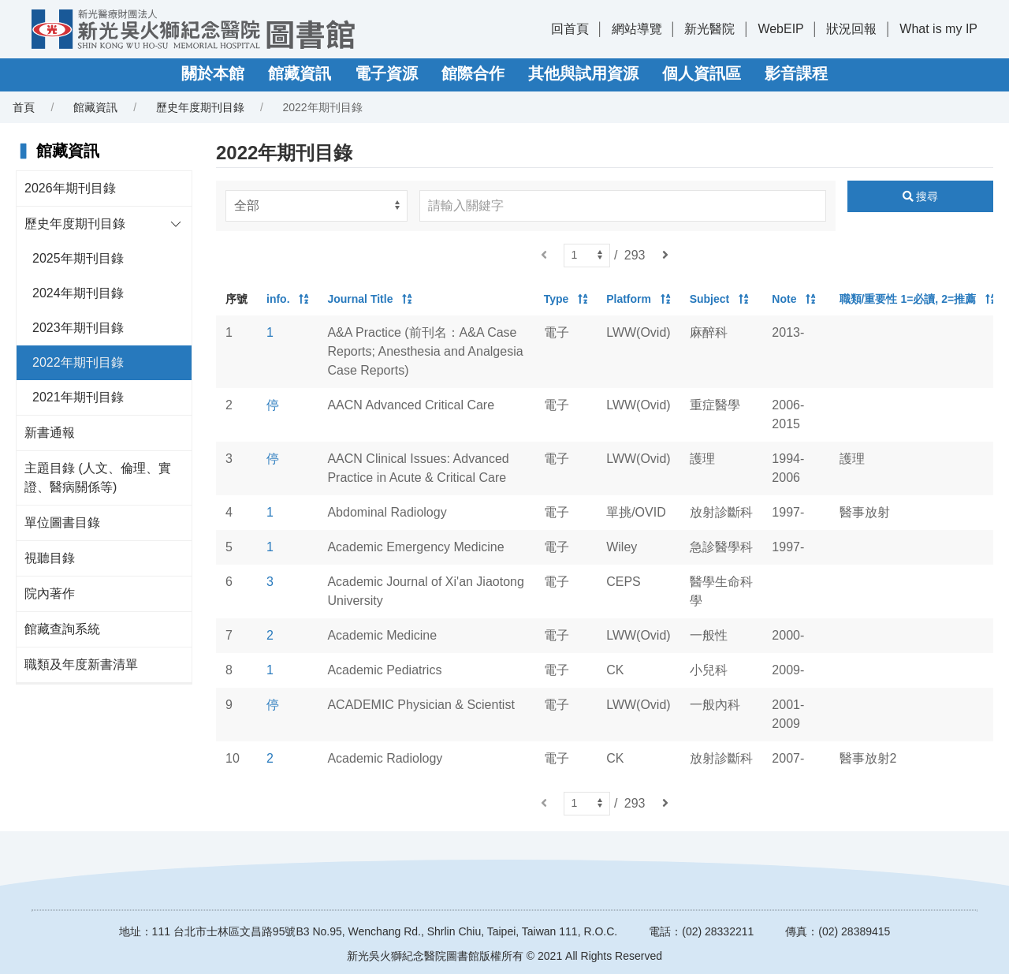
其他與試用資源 (583, 73)
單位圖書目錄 (62, 522)
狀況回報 (851, 28)
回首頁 (570, 28)
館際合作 (472, 73)
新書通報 (49, 432)
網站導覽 (637, 28)
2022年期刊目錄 (78, 362)
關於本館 (212, 73)
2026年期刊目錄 (70, 188)
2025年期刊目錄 (78, 258)
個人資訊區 (701, 73)
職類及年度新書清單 (81, 664)
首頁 (24, 107)
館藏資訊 (299, 73)
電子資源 (386, 73)
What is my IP (938, 28)
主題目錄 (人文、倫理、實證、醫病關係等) (97, 477)
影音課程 (796, 73)
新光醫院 (709, 28)
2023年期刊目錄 (78, 327)
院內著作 (49, 593)
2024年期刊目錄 (78, 293)
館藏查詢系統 (62, 629)
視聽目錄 (49, 558)
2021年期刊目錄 (78, 397)
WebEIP (780, 28)
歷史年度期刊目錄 (200, 107)
